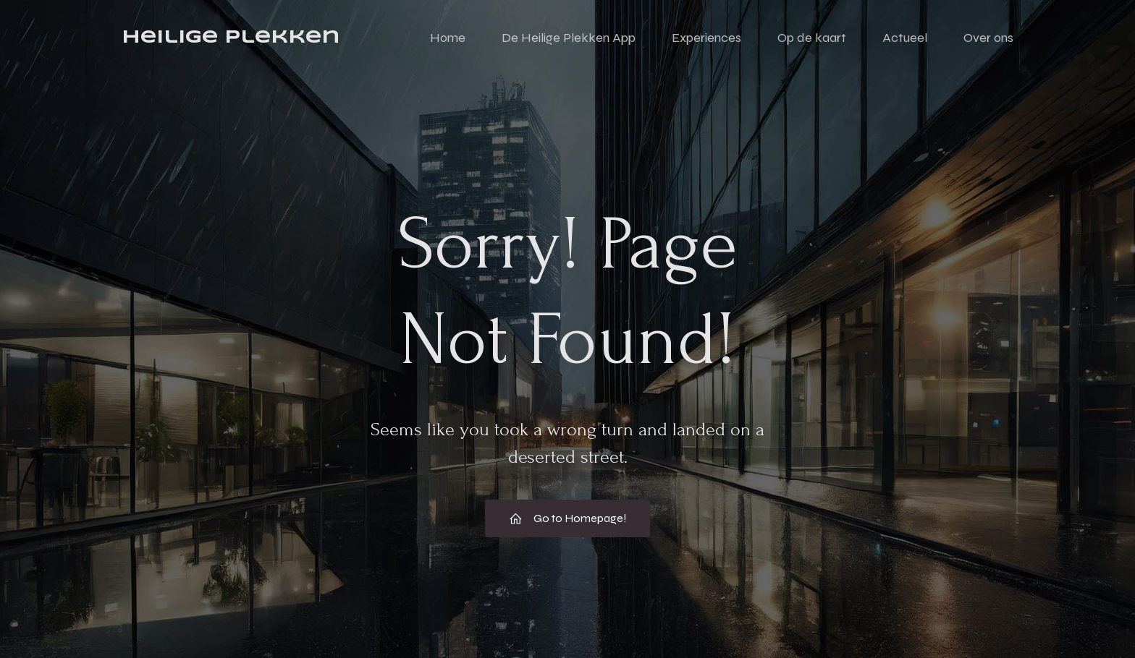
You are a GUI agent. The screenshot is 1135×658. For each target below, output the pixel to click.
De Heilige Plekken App (569, 40)
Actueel (904, 40)
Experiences (706, 40)
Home (447, 40)
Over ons (988, 40)
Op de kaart (811, 40)
